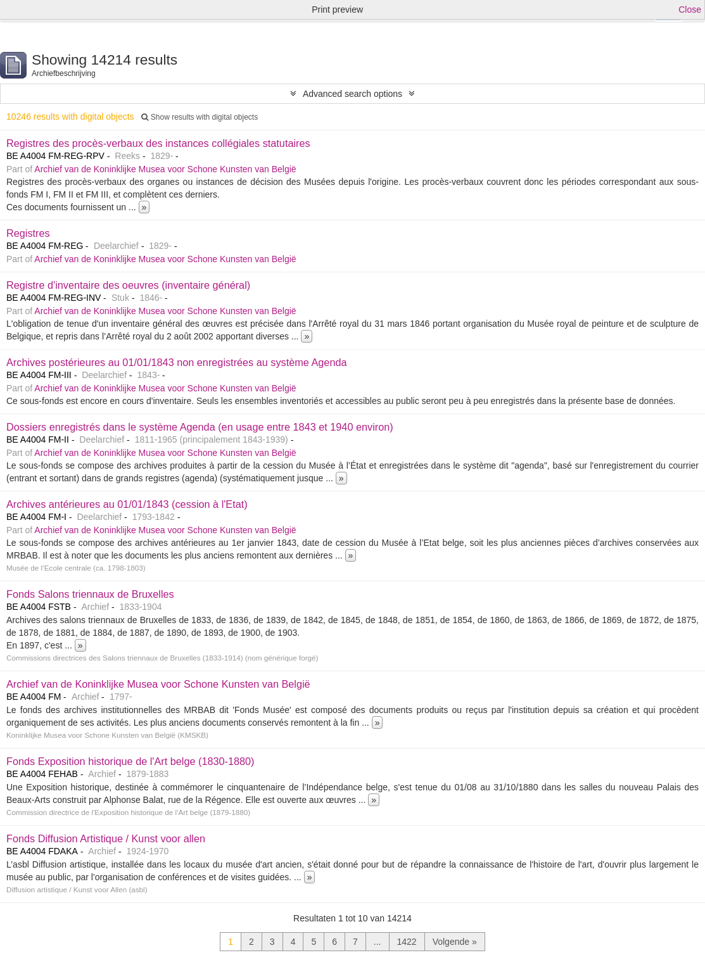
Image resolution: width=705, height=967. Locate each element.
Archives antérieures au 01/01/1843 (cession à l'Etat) (127, 504)
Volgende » (455, 942)
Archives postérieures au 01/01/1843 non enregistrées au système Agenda (176, 362)
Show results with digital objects (199, 117)
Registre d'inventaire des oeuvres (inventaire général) (128, 285)
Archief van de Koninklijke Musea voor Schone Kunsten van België (165, 169)
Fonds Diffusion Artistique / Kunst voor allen (105, 838)
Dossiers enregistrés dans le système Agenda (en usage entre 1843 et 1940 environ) (199, 427)
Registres (28, 233)
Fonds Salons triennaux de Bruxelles (90, 594)
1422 (407, 942)
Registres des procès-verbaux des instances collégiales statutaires (158, 143)
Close (689, 9)
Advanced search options (352, 94)
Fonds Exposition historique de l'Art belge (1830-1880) (130, 761)
